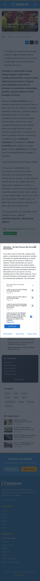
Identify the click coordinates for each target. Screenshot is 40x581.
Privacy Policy (32, 334)
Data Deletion (7, 334)
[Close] (36, 247)
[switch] (31, 290)
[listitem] (20, 285)
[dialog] (20, 290)
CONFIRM (12, 326)
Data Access (20, 334)
